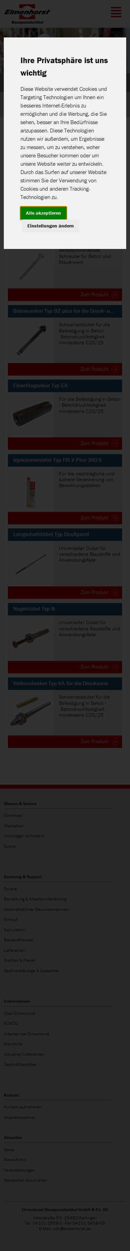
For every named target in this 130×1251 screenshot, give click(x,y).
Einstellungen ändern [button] (50, 226)
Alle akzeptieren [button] (43, 213)
